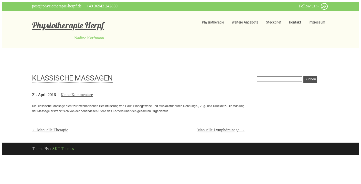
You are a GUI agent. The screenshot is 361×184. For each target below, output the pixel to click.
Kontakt (295, 22)
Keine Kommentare (77, 95)
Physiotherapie (213, 22)
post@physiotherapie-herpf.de (57, 6)
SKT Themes (63, 148)
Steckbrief (273, 22)
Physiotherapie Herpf (68, 25)
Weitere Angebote (245, 22)
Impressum (317, 22)
